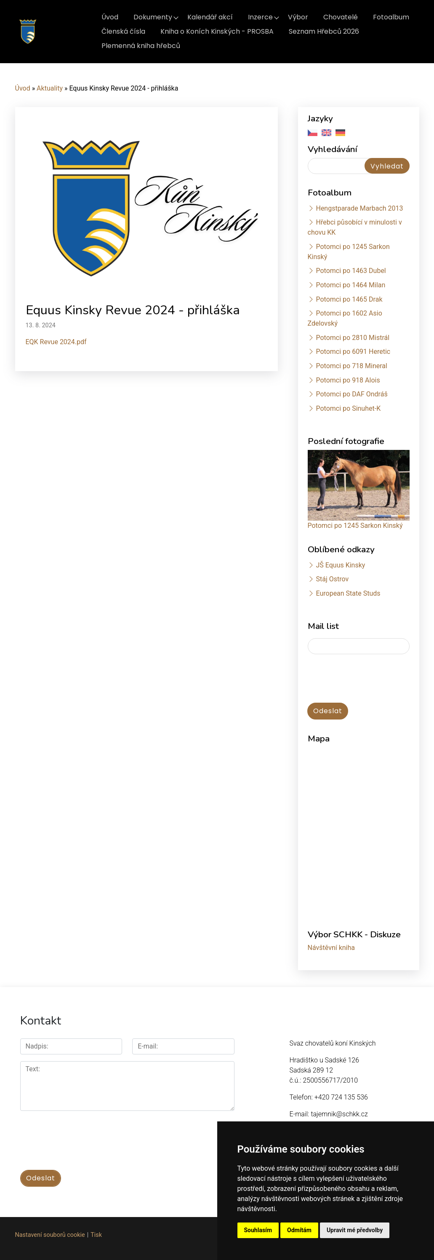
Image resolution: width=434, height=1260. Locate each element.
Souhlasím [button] (258, 1230)
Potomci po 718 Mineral (351, 366)
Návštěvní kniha (331, 948)
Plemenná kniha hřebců (140, 46)
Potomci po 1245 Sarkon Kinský (355, 526)
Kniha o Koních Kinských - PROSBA (217, 31)
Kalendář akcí (210, 17)
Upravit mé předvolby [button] (355, 1230)
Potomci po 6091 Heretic (353, 352)
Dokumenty (152, 17)
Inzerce (260, 17)
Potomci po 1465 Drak (349, 299)
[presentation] (84, 1135)
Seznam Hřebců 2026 (324, 31)
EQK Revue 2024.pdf (56, 342)
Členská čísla (123, 31)
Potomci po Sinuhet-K (348, 408)
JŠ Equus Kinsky (340, 565)
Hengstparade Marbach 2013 (359, 208)
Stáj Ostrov (332, 579)
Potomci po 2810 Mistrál (352, 338)
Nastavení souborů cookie (50, 1235)
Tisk (96, 1235)
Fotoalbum (391, 17)
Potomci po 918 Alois (348, 380)
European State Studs (348, 593)
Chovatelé (340, 17)
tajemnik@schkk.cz (339, 1114)
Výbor (298, 17)
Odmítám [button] (299, 1230)
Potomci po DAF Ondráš (351, 394)
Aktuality (50, 88)
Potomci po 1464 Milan (350, 285)
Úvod (109, 17)
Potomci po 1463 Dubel (351, 271)
